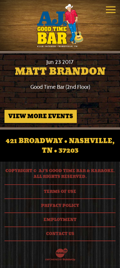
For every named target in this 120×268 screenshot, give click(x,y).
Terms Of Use (60, 191)
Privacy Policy (60, 206)
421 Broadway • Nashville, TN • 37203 (60, 146)
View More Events (40, 116)
